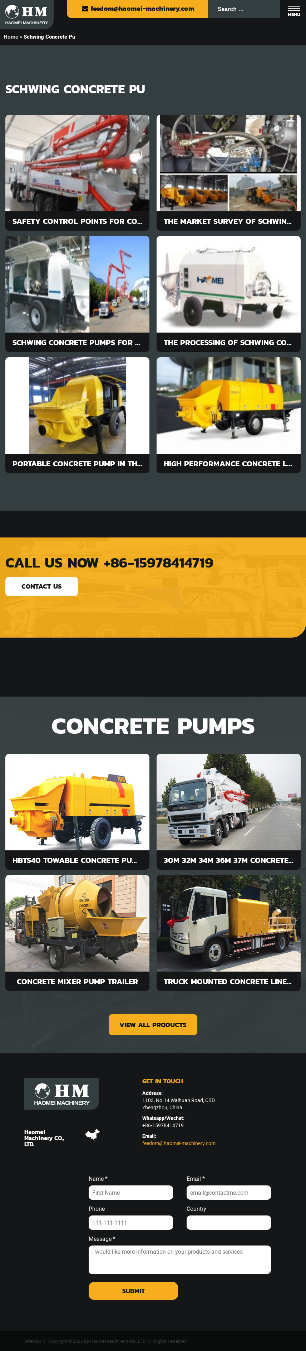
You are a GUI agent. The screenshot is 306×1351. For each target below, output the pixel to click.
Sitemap (32, 1341)
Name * (98, 1179)
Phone (97, 1209)
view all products (153, 1025)
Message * (102, 1239)
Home (11, 37)
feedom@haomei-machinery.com (138, 8)
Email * (196, 1179)
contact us (41, 586)
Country (196, 1209)
